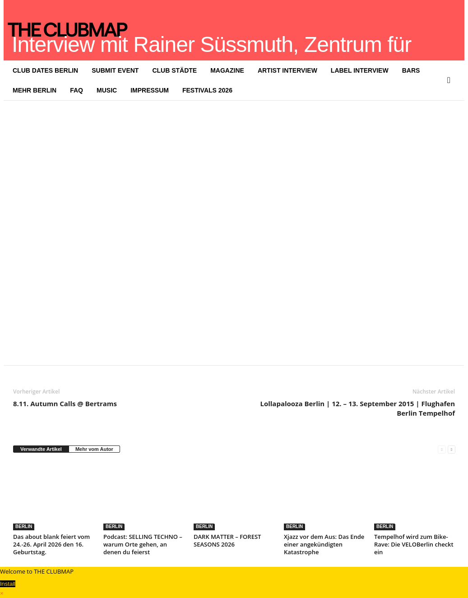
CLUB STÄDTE (174, 70)
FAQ (76, 90)
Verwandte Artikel (41, 449)
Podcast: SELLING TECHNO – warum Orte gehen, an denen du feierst (142, 544)
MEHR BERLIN (34, 90)
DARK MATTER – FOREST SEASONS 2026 (227, 540)
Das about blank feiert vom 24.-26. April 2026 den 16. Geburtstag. (51, 544)
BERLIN (23, 526)
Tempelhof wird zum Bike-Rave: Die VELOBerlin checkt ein (414, 544)
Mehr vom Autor (94, 449)
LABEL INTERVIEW (360, 70)
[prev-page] (441, 449)
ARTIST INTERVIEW (287, 70)
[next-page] (451, 449)
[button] (451, 80)
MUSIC (107, 90)
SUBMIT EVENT (115, 70)
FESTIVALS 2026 (207, 90)
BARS (411, 70)
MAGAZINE (227, 70)
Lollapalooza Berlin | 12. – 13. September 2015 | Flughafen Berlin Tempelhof (357, 408)
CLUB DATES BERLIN (45, 70)
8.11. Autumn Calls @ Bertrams (65, 403)
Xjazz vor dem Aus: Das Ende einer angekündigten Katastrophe (324, 544)
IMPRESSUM (149, 90)
